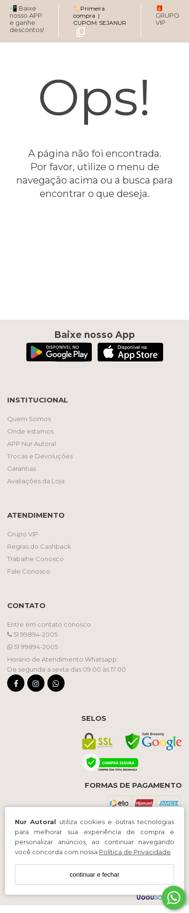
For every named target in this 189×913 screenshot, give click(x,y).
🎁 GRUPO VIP (167, 15)
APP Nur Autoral (31, 443)
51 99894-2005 (32, 634)
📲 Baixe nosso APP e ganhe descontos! (27, 18)
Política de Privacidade (135, 852)
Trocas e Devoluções (40, 456)
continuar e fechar (94, 874)
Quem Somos (29, 419)
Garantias (21, 468)
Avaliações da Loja (36, 481)
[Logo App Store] (130, 359)
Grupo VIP (22, 534)
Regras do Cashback (39, 546)
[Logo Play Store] (59, 359)
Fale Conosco (28, 571)
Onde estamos (30, 431)
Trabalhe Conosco (35, 559)
